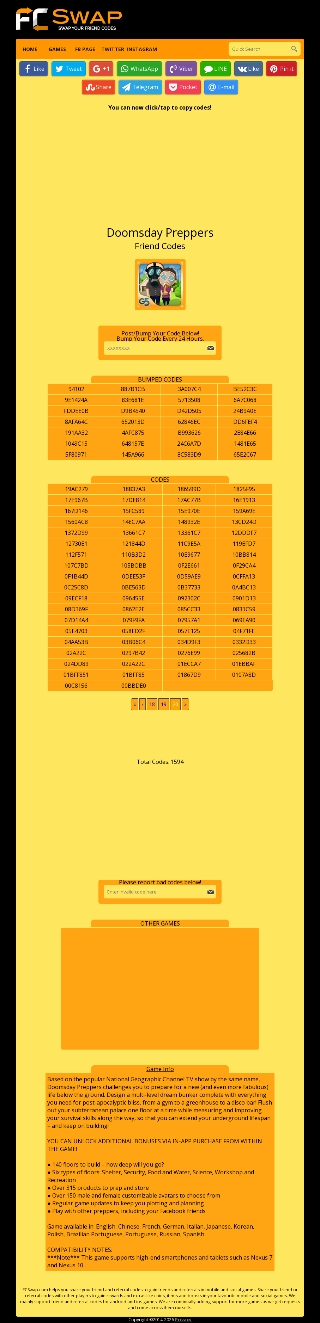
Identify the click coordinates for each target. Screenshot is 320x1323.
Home (29, 49)
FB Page (85, 49)
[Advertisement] (160, 172)
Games (57, 49)
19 (164, 704)
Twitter (112, 49)
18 (152, 704)
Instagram (140, 49)
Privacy (183, 1320)
